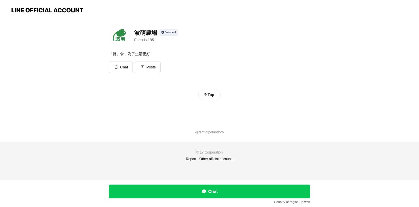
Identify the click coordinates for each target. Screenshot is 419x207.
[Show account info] (168, 32)
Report (191, 159)
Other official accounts (216, 159)
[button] (148, 67)
